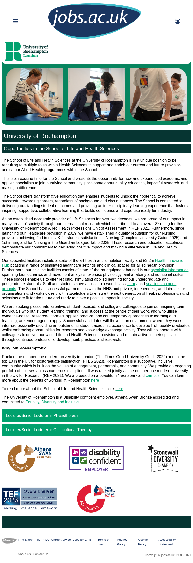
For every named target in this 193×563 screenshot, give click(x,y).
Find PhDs (42, 539)
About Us (24, 554)
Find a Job (25, 539)
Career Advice (61, 539)
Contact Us (40, 554)
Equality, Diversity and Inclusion (53, 402)
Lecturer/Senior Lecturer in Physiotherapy (42, 415)
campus (153, 375)
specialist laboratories (170, 270)
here (95, 380)
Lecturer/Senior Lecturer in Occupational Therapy (49, 430)
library (132, 284)
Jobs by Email (82, 539)
